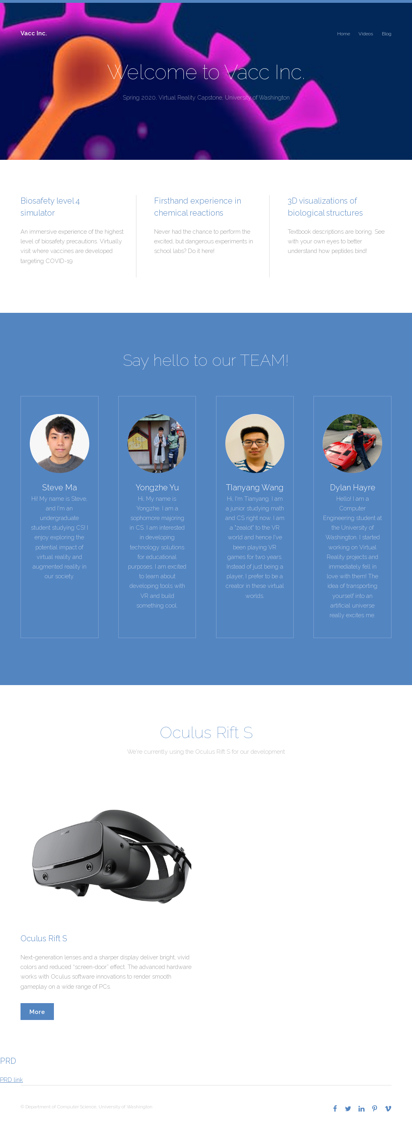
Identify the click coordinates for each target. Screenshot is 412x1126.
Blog (386, 34)
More (37, 1011)
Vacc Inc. (34, 33)
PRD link (11, 1079)
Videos (365, 34)
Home (343, 34)
